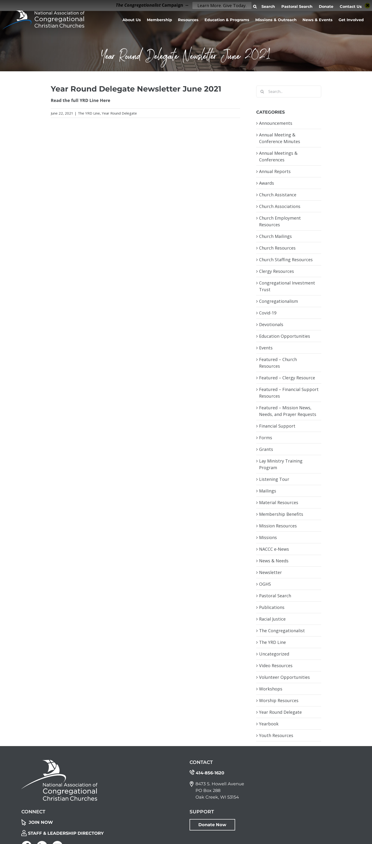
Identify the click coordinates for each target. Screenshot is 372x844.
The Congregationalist (282, 630)
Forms (265, 437)
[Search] (262, 91)
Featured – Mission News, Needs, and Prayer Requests (287, 411)
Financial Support (277, 426)
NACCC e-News (274, 549)
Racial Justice (272, 619)
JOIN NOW (41, 822)
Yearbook (269, 724)
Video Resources (276, 665)
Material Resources (278, 502)
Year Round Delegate (119, 113)
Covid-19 (267, 313)
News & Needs (273, 561)
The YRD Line (89, 113)
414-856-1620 (210, 773)
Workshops (270, 689)
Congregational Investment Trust (287, 286)
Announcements (275, 123)
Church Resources (277, 248)
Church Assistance (277, 195)
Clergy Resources (276, 271)
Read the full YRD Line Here (80, 100)
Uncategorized (274, 654)
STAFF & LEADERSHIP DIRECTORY (66, 833)
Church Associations (279, 206)
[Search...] (288, 91)
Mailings (267, 491)
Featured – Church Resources (278, 363)
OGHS (265, 584)
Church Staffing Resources (286, 259)
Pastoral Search (275, 595)
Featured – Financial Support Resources (289, 392)
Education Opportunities (284, 336)
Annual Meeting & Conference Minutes (279, 138)
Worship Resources (278, 700)
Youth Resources (276, 735)
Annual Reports (275, 171)
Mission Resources (278, 526)
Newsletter (270, 572)
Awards (266, 183)
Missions (268, 537)
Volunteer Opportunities (284, 677)
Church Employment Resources (280, 221)
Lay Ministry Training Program (280, 464)
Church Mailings (275, 236)
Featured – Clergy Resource (287, 378)
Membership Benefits (281, 514)
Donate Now (212, 824)
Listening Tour (274, 479)
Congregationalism (278, 301)
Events (266, 348)
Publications (271, 607)
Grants (266, 449)
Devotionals (271, 324)
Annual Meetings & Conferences (278, 156)
